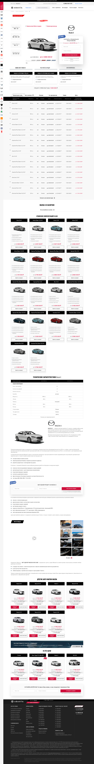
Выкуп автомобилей (42, 731)
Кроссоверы (28, 716)
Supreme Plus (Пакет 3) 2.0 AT (19, 282)
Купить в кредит (19, 247)
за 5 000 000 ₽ (58, 725)
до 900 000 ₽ (41, 717)
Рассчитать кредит (71, 488)
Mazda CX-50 (75, 583)
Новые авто (28, 7)
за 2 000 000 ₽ (58, 719)
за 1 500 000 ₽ (58, 717)
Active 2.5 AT (75, 220)
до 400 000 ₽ (41, 708)
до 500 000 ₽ (41, 710)
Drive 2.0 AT (19, 220)
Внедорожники (29, 717)
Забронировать (23, 607)
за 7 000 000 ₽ (58, 727)
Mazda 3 (56, 583)
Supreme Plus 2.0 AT (75, 251)
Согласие (71, 491)
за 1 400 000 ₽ (58, 716)
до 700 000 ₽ (41, 714)
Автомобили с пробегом (30, 731)
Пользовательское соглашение (17, 733)
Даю (71, 693)
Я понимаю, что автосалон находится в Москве (72, 492)
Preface (19, 655)
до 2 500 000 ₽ (42, 725)
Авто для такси (29, 736)
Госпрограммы (29, 734)
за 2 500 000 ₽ (58, 721)
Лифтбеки (28, 712)
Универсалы (28, 714)
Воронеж (18, 3)
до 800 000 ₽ (41, 716)
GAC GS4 (75, 655)
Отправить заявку (70, 690)
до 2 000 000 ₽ (42, 723)
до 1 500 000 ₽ (41, 721)
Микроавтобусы (29, 723)
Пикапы (27, 721)
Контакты (80, 7)
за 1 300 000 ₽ (58, 714)
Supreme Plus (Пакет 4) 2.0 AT (74, 282)
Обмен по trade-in (42, 733)
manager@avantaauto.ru (59, 733)
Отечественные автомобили (16, 708)
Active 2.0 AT (56, 220)
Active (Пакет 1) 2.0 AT (38, 220)
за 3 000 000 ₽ (58, 723)
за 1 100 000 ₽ (58, 710)
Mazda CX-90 (38, 612)
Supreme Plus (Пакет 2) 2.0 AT (37, 251)
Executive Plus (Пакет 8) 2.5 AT (37, 343)
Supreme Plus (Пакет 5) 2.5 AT (19, 312)
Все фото (69, 558)
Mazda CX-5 (19, 583)
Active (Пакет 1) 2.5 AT (19, 251)
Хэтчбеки (28, 710)
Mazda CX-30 (38, 583)
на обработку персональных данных (73, 491)
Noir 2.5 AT (56, 282)
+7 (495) (76, 646)
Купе (27, 719)
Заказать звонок (78, 3)
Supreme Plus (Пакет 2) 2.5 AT (56, 251)
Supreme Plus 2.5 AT (37, 282)
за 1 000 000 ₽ (58, 708)
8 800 (79, 712)
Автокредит (65, 7)
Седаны (27, 708)
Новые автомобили (29, 729)
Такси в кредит (73, 7)
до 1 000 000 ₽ (41, 719)
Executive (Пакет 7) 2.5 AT (75, 312)
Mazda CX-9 (19, 612)
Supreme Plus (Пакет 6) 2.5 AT (37, 312)
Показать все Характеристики (47, 417)
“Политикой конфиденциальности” (54, 753)
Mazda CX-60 (56, 612)
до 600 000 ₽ (41, 712)
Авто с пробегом (56, 7)
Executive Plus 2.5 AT (19, 343)
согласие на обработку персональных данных (72, 693)
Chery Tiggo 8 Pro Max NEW (38, 655)
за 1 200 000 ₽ (58, 712)
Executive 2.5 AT (56, 312)
